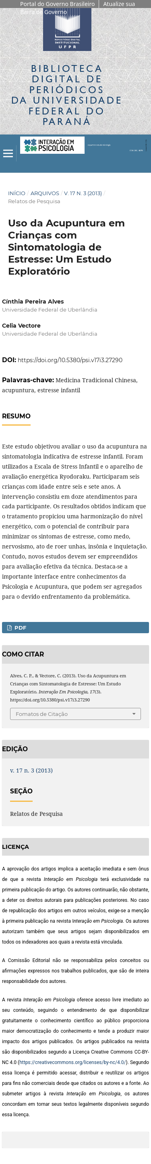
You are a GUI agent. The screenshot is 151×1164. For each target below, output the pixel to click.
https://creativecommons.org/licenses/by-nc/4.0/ (72, 1062)
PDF (19, 627)
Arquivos (45, 193)
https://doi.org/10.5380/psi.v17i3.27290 (70, 360)
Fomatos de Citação (42, 714)
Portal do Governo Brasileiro (57, 4)
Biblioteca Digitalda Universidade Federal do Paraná (67, 94)
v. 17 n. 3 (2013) (83, 193)
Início (16, 193)
